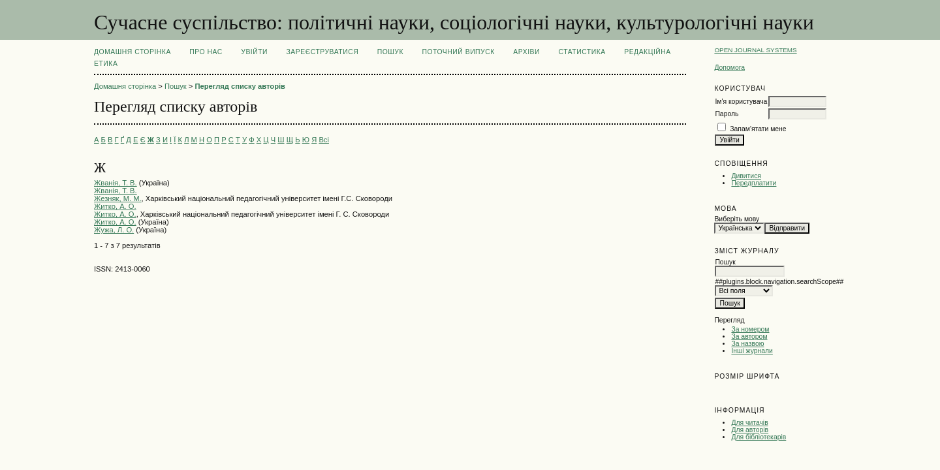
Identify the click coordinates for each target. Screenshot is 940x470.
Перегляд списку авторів (240, 86)
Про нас (206, 51)
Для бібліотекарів (758, 437)
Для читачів (749, 422)
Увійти (254, 51)
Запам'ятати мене (758, 129)
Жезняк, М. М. (118, 198)
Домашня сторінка (132, 51)
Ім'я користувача (741, 101)
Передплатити (753, 183)
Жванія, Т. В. (115, 183)
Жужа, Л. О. (114, 230)
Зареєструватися (323, 51)
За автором (749, 336)
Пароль (726, 114)
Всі (324, 140)
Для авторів (749, 429)
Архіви (526, 51)
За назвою (747, 343)
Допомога (729, 67)
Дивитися (746, 176)
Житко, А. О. (115, 206)
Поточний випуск (458, 51)
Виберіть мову (736, 219)
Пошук (390, 51)
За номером (750, 329)
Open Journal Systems (755, 50)
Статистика (581, 51)
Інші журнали (751, 350)
